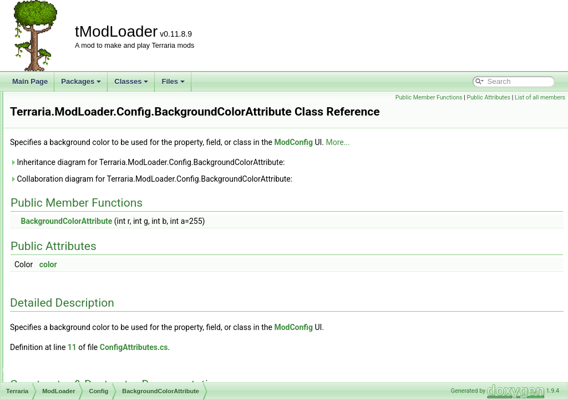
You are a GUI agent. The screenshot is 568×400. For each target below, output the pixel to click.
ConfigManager (86, 223)
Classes (131, 81)
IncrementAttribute (90, 308)
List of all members (540, 97)
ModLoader (62, 149)
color (187, 264)
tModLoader (27, 100)
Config (64, 174)
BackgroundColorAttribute (101, 186)
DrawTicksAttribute (91, 272)
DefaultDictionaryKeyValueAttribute (115, 247)
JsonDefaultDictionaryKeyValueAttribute (122, 333)
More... (476, 142)
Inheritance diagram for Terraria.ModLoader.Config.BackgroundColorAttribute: (286, 162)
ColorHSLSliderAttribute (98, 198)
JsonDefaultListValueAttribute (106, 345)
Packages (81, 81)
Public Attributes (488, 97)
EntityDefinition (85, 284)
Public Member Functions (429, 97)
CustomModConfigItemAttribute (109, 235)
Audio (63, 162)
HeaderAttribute (86, 296)
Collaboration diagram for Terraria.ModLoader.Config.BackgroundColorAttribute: (290, 178)
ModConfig (79, 382)
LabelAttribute (83, 369)
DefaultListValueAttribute (99, 259)
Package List (47, 125)
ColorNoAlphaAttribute (96, 210)
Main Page (30, 81)
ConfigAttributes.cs (273, 347)
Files (173, 81)
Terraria (48, 137)
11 (210, 347)
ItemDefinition (83, 320)
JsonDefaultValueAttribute (101, 357)
